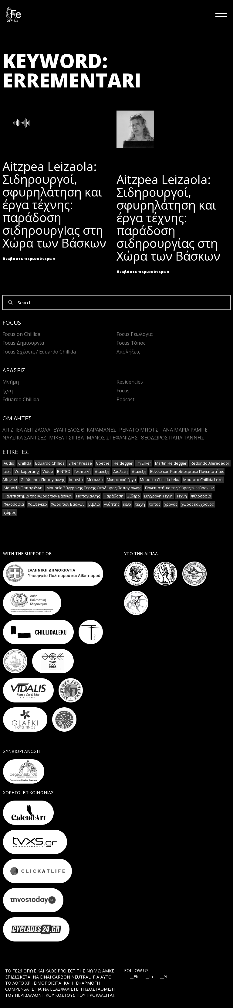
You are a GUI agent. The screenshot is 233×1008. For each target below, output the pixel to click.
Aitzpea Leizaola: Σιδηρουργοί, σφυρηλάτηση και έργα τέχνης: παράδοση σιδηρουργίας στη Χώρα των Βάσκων (168, 217)
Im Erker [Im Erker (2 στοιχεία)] (144, 463)
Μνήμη (10, 381)
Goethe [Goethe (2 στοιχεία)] (103, 463)
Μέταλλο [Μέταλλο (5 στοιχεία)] (95, 479)
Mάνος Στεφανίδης (112, 437)
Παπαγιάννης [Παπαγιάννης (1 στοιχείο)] (88, 496)
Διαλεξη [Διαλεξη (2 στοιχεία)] (120, 471)
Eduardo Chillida (20, 399)
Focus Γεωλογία (134, 334)
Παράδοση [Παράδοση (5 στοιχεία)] (113, 496)
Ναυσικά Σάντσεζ (24, 437)
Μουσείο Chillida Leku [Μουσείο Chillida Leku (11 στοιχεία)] (159, 479)
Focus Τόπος (131, 343)
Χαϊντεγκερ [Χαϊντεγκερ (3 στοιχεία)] (37, 504)
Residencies (129, 381)
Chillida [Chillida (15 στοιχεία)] (24, 463)
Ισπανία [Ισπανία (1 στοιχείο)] (76, 479)
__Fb (134, 977)
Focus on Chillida (21, 334)
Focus (123, 390)
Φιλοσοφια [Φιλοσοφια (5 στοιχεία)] (14, 504)
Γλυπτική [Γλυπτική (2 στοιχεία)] (82, 471)
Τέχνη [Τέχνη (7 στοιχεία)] (182, 496)
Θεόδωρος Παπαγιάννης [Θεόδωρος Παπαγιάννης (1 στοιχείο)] (43, 479)
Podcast (125, 399)
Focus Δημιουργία (23, 343)
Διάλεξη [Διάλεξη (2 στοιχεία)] (102, 471)
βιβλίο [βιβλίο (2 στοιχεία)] (94, 504)
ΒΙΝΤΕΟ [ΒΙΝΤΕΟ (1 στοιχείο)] (63, 471)
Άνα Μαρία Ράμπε (185, 429)
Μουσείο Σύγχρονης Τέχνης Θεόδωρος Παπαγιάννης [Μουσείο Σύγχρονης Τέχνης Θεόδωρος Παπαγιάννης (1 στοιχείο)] (93, 487)
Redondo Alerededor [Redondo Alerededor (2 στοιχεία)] (210, 463)
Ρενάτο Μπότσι (139, 429)
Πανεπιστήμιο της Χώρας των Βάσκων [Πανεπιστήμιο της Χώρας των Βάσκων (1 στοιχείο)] (179, 487)
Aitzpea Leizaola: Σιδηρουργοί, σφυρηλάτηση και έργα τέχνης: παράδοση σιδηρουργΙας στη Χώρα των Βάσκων (54, 204)
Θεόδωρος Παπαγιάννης (172, 437)
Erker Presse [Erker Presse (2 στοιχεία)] (80, 463)
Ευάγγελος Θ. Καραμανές (84, 429)
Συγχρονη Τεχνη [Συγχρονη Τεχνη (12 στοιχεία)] (158, 496)
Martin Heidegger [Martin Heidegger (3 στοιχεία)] (171, 463)
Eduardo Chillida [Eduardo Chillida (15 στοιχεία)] (50, 463)
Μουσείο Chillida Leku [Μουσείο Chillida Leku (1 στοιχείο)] (203, 479)
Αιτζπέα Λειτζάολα (26, 429)
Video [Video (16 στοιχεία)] (47, 471)
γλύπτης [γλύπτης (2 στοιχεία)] (111, 504)
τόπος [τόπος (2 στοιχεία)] (154, 504)
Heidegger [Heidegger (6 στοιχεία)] (123, 463)
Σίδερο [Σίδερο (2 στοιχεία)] (133, 496)
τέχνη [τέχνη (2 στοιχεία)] (140, 504)
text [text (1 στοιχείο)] (7, 471)
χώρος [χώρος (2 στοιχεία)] (10, 512)
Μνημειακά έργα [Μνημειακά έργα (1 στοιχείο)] (121, 479)
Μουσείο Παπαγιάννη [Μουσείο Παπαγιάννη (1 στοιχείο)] (23, 487)
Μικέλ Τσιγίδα (66, 437)
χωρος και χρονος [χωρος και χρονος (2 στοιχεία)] (197, 504)
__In (149, 977)
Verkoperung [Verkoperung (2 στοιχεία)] (27, 471)
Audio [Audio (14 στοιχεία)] (9, 463)
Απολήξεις (128, 351)
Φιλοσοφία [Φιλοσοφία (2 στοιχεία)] (201, 496)
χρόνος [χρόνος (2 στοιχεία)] (170, 504)
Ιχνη (7, 390)
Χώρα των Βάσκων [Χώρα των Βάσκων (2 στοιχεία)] (67, 504)
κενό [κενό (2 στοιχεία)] (127, 504)
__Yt (164, 977)
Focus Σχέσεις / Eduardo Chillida (39, 351)
